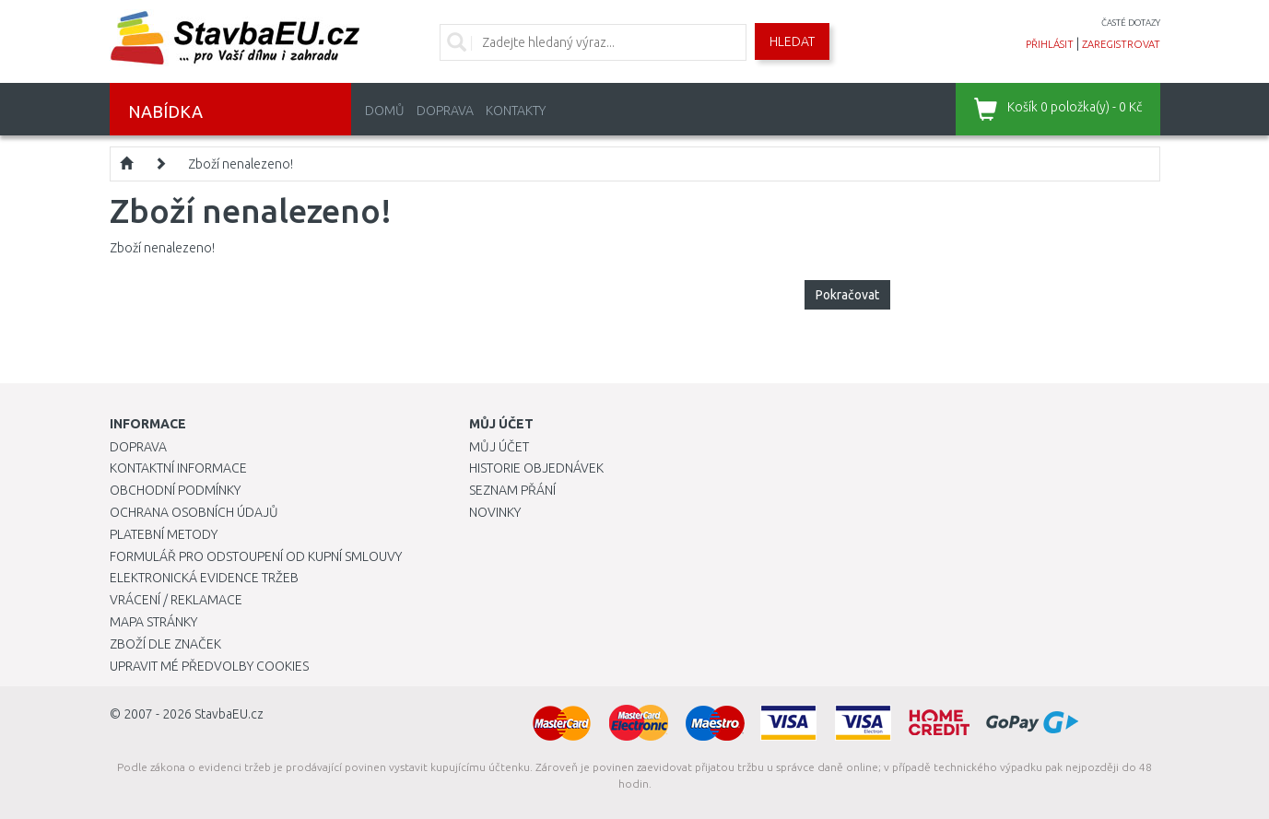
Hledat (792, 41)
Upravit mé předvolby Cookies (209, 666)
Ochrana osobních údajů (194, 512)
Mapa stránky (153, 621)
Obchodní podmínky (175, 490)
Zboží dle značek (165, 644)
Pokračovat (847, 294)
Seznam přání (512, 490)
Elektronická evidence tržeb (204, 577)
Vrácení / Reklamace (176, 599)
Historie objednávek (536, 468)
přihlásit (1050, 44)
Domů (385, 110)
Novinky (495, 512)
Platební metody (163, 534)
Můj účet (499, 446)
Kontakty (516, 110)
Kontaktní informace (178, 468)
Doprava (445, 110)
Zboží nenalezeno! (240, 164)
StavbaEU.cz (229, 714)
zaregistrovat (1121, 44)
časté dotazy (1130, 23)
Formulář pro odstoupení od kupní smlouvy (256, 556)
